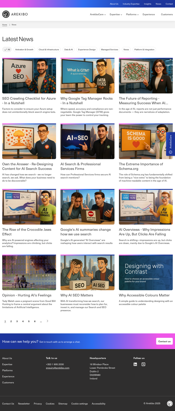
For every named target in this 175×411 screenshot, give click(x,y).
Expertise (7, 364)
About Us (114, 3)
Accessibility (98, 403)
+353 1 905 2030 (55, 364)
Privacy (38, 403)
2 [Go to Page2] (11, 321)
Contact (169, 3)
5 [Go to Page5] (29, 321)
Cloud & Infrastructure (49, 49)
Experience (8, 376)
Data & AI (68, 49)
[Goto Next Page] (47, 321)
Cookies (50, 403)
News (158, 3)
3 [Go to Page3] (17, 321)
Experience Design (87, 49)
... (41, 321)
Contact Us (8, 403)
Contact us (164, 341)
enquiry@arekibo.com (57, 367)
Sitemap (62, 403)
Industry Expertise (131, 3)
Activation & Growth (24, 49)
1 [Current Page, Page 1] (5, 321)
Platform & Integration (144, 49)
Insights (147, 3)
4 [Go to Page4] (23, 321)
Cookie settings (79, 403)
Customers (8, 382)
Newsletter (24, 403)
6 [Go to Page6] (35, 321)
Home (4, 24)
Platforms (7, 370)
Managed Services (109, 49)
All (9, 49)
